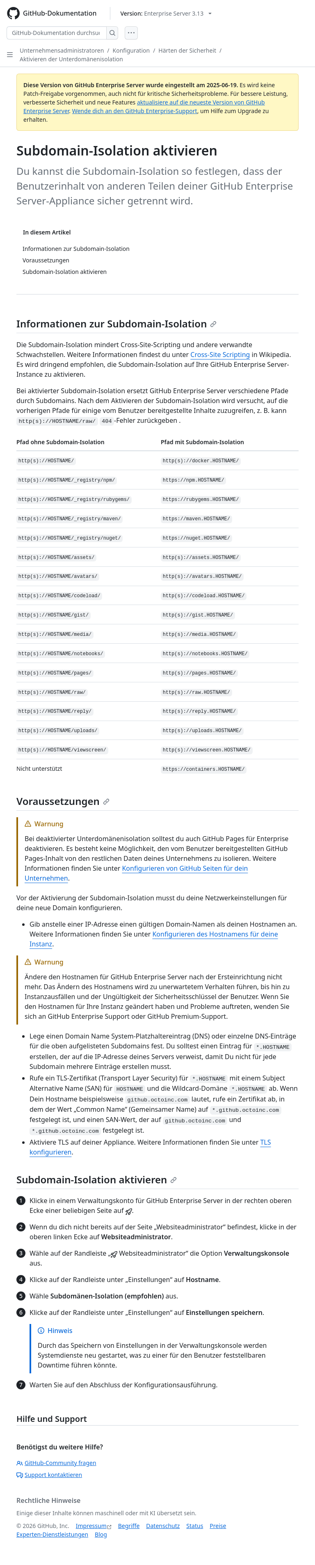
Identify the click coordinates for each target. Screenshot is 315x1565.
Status (194, 1526)
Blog (101, 1534)
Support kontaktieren (49, 1475)
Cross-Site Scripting (220, 354)
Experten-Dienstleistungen (52, 1534)
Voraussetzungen (63, 801)
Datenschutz (163, 1526)
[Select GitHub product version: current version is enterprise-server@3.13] (166, 13)
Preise (218, 1526)
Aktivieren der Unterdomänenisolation (71, 59)
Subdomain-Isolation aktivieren (96, 1179)
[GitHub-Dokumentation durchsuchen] (56, 33)
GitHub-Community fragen (56, 1463)
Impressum (91, 1526)
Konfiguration (131, 50)
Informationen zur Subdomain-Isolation (116, 323)
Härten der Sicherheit (187, 50)
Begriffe (129, 1526)
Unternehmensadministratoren (62, 50)
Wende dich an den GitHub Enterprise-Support (134, 111)
